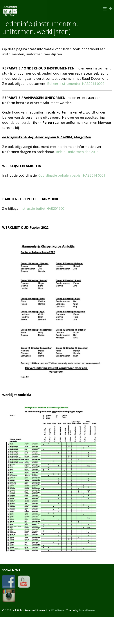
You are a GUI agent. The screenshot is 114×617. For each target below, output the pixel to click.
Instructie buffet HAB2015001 (42, 208)
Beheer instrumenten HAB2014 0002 (75, 83)
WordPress (57, 610)
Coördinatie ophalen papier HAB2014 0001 (71, 175)
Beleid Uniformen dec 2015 (77, 152)
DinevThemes (87, 610)
